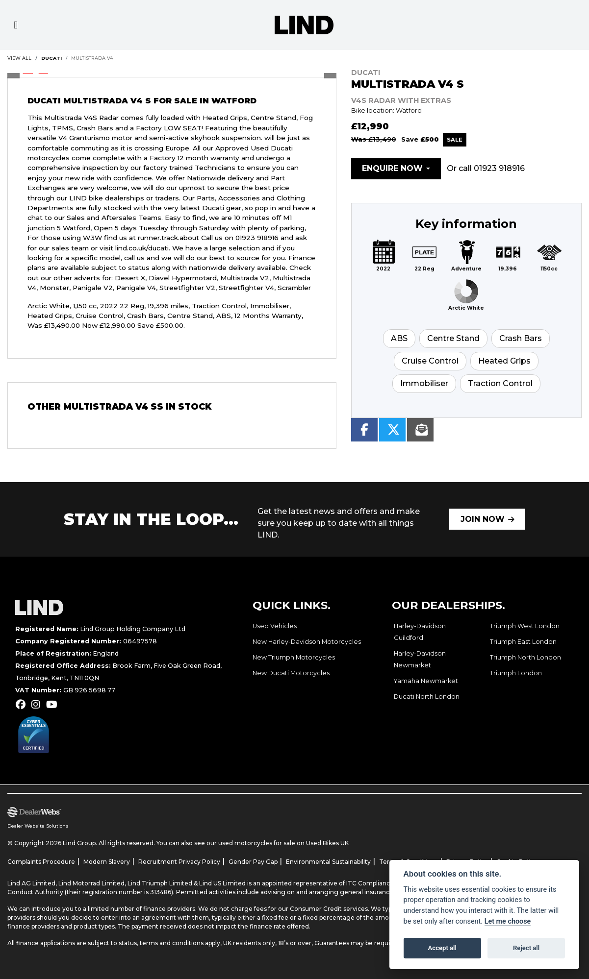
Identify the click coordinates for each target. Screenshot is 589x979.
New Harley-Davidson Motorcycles (307, 641)
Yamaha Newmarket (426, 681)
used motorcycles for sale (256, 843)
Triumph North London (525, 657)
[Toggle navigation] (16, 25)
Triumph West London (525, 626)
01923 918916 (499, 168)
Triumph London (516, 673)
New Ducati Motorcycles (291, 673)
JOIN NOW (483, 519)
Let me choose (508, 921)
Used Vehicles (275, 626)
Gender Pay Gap (253, 861)
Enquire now (392, 168)
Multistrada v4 (92, 58)
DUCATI (51, 58)
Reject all (526, 948)
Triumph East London (523, 641)
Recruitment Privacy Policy (179, 861)
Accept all (442, 948)
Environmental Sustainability (328, 861)
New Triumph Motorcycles (294, 657)
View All (19, 58)
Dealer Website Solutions (38, 826)
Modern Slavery (106, 861)
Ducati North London (427, 696)
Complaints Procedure (41, 861)
